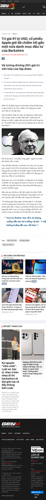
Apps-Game (39, 14)
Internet (18, 13)
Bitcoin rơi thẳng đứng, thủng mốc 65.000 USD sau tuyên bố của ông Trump (12, 278)
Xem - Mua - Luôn (29, 14)
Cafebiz (16, 1)
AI (8, 13)
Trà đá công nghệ (8, 439)
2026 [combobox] (23, 261)
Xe (34, 13)
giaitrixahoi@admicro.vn (37, 471)
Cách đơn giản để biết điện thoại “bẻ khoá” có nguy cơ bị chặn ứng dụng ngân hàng (12, 307)
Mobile (4, 13)
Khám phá (24, 14)
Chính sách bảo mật (8, 495)
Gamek (3, 1)
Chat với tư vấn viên (36, 492)
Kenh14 (10, 1)
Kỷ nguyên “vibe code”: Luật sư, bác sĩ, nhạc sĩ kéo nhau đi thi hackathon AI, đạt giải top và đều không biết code (10, 375)
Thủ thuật (20, 439)
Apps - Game (30, 439)
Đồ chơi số (44, 14)
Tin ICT (12, 14)
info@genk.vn (9, 463)
